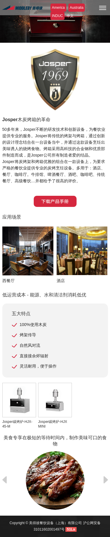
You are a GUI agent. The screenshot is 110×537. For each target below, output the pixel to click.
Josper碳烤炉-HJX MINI (55, 405)
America (58, 8)
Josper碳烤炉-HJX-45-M (19, 405)
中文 (70, 16)
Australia (77, 8)
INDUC (57, 16)
